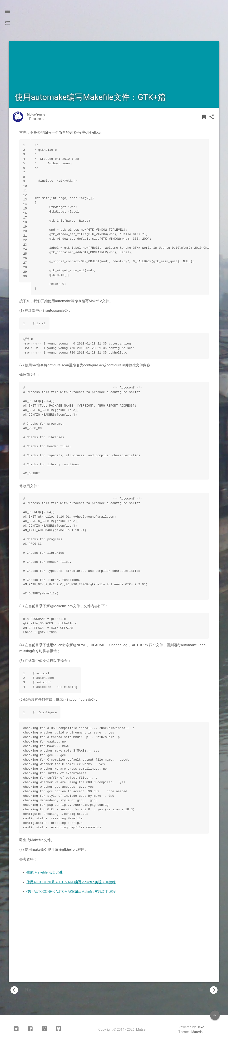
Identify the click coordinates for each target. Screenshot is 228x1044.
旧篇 (207, 990)
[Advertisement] (114, 944)
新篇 (20, 990)
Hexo (200, 1027)
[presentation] (14, 990)
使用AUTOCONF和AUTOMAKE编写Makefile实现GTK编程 (70, 882)
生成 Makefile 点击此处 (44, 872)
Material (197, 1032)
